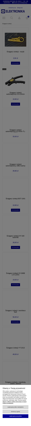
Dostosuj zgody (15, 411)
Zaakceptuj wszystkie (15, 416)
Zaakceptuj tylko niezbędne (15, 407)
